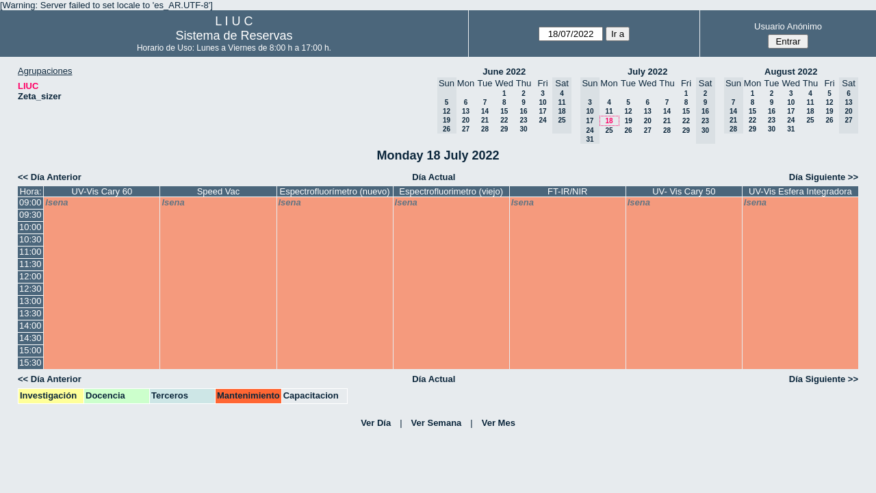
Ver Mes (498, 423)
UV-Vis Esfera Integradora (800, 191)
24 (542, 120)
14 (485, 111)
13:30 (30, 313)
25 (609, 130)
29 (504, 129)
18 (609, 121)
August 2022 (790, 71)
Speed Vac (218, 191)
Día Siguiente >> (823, 177)
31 (791, 129)
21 (485, 120)
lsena (56, 202)
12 (628, 111)
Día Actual (433, 177)
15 (504, 111)
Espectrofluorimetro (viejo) (451, 191)
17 (542, 111)
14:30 (30, 338)
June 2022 (504, 71)
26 (628, 130)
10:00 (30, 227)
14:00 (30, 325)
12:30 (30, 288)
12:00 (30, 276)
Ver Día (376, 423)
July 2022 (648, 71)
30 (523, 129)
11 (609, 111)
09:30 (30, 215)
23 (523, 120)
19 (628, 121)
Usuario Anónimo (788, 26)
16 (523, 111)
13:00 (30, 301)
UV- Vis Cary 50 (683, 191)
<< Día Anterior (49, 177)
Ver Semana (436, 423)
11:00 (30, 251)
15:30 (30, 362)
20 (465, 120)
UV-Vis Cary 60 (102, 191)
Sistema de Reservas (233, 35)
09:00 (30, 202)
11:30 (30, 264)
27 (465, 129)
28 (485, 129)
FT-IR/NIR (568, 191)
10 (542, 102)
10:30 (30, 239)
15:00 (30, 350)
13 (465, 111)
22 (504, 120)
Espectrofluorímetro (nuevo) (334, 191)
